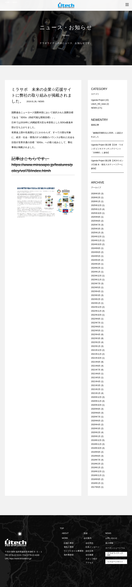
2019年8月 (95, 456)
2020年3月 (95, 428)
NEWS (41, 101)
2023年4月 (95, 291)
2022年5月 (95, 330)
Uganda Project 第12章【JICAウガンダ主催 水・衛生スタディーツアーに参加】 (107, 164)
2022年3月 (95, 338)
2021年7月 (95, 370)
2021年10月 (96, 358)
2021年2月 (95, 389)
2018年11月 (96, 475)
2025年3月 (95, 229)
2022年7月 (95, 323)
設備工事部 (69, 543)
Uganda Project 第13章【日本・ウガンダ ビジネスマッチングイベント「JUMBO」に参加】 (107, 149)
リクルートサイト (115, 562)
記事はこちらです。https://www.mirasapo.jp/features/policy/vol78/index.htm (42, 164)
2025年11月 (96, 209)
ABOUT (65, 533)
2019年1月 (95, 467)
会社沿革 (89, 551)
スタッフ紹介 (91, 559)
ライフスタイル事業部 (73, 551)
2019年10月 (96, 448)
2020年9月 (95, 409)
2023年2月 (95, 299)
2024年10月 (96, 244)
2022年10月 (96, 315)
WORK (65, 538)
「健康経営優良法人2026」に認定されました (107, 135)
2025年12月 (96, 205)
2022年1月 (95, 346)
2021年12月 (96, 350)
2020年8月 (95, 413)
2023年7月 (95, 283)
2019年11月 (96, 444)
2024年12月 (96, 236)
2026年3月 (95, 193)
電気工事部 (69, 547)
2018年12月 (96, 471)
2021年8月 (95, 366)
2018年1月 (95, 483)
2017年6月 (95, 487)
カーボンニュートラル (115, 548)
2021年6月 (95, 374)
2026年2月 (95, 197)
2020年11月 (96, 401)
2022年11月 (96, 311)
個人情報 (109, 543)
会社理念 (89, 543)
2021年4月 (95, 381)
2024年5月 (95, 256)
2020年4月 (95, 424)
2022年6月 (95, 326)
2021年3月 (95, 385)
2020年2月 (95, 432)
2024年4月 (95, 260)
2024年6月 (95, 252)
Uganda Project (98, 100)
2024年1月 (95, 272)
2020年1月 (95, 436)
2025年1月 (95, 232)
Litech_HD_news (98, 104)
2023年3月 (95, 295)
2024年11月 (96, 240)
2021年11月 (96, 354)
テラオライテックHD (115, 554)
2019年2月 (95, 464)
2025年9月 (95, 217)
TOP (62, 528)
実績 (86, 533)
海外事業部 (69, 555)
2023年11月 (96, 279)
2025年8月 (95, 221)
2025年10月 (96, 213)
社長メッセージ (92, 547)
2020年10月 (96, 405)
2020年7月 (95, 417)
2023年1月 (95, 303)
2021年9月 (95, 362)
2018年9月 (95, 479)
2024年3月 (95, 264)
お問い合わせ (111, 538)
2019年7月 (95, 460)
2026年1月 (95, 201)
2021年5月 (95, 377)
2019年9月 (95, 452)
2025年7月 (95, 225)
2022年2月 (95, 342)
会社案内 (87, 538)
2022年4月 (95, 334)
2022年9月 (95, 319)
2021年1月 (95, 393)
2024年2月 (95, 268)
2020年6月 (95, 421)
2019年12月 (96, 440)
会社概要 (89, 555)
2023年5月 (95, 287)
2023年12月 (96, 276)
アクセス (89, 563)
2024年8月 (95, 248)
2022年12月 (96, 307)
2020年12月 (96, 397)
